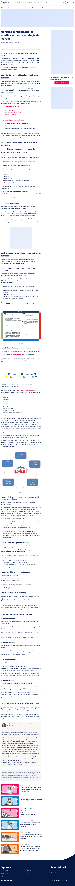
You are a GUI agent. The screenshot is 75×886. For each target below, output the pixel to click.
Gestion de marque (14, 7)
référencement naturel (28, 524)
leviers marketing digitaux (14, 112)
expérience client (6, 546)
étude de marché (13, 273)
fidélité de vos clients (10, 183)
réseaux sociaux (10, 532)
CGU (2, 876)
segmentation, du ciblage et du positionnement (25, 351)
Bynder (39, 422)
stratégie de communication (15, 120)
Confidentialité (4, 870)
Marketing (5, 7)
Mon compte (54, 870)
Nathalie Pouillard (7, 42)
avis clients (15, 579)
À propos (28, 870)
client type (17, 354)
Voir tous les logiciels (62, 83)
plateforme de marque (27, 390)
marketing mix (11, 110)
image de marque (14, 169)
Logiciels (28, 873)
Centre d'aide (54, 873)
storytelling (26, 509)
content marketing (10, 522)
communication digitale (22, 126)
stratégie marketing (12, 106)
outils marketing (12, 114)
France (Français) (61, 880)
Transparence (4, 873)
